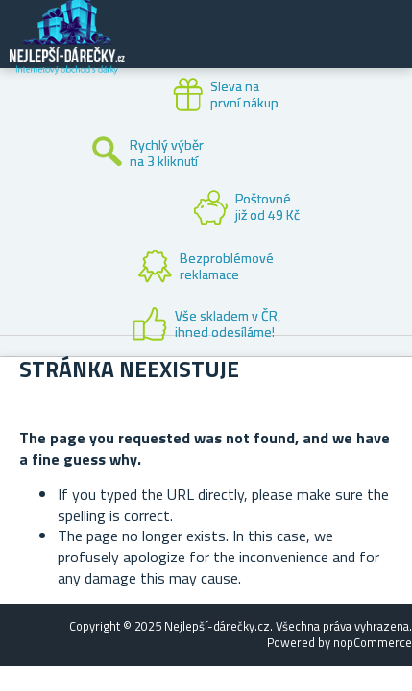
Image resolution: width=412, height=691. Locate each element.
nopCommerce (372, 642)
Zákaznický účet (279, 50)
